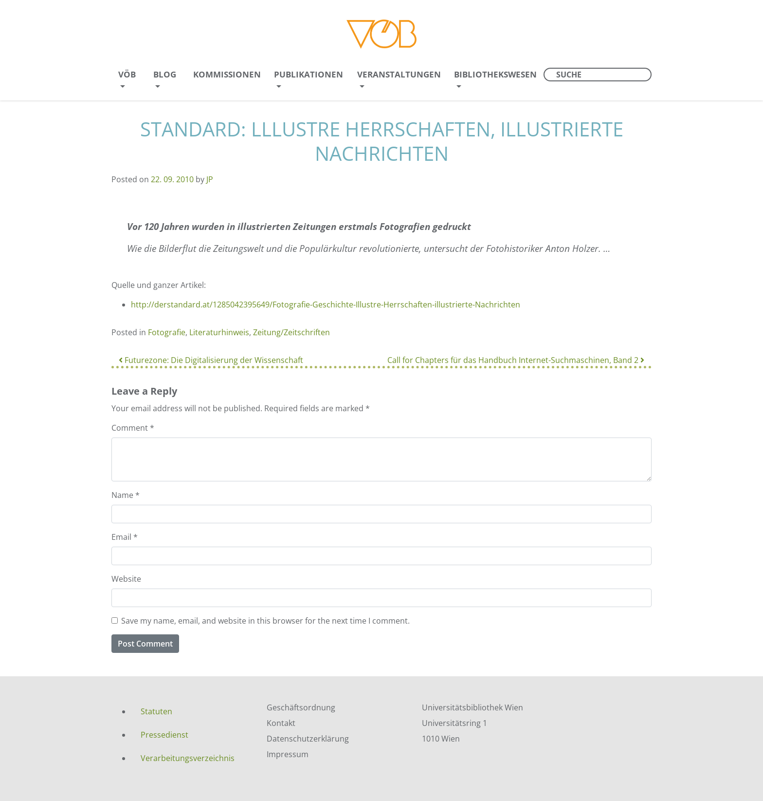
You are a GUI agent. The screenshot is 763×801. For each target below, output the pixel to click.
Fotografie (166, 332)
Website (126, 578)
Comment (132, 427)
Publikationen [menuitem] (308, 74)
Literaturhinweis (219, 332)
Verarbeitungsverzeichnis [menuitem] (188, 758)
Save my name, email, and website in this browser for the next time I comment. (265, 620)
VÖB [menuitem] (127, 74)
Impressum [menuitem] (288, 754)
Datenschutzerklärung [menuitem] (308, 738)
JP (209, 179)
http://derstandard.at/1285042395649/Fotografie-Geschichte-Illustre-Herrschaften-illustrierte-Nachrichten (325, 304)
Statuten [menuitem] (156, 711)
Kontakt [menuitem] (281, 723)
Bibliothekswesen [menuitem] (495, 74)
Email (124, 537)
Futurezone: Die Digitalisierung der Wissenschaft (211, 360)
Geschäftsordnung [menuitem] (301, 707)
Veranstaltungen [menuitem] (399, 74)
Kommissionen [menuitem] (227, 74)
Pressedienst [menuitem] (164, 734)
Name (125, 495)
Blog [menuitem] (164, 74)
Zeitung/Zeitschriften (291, 332)
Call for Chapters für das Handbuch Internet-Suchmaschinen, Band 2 (515, 360)
